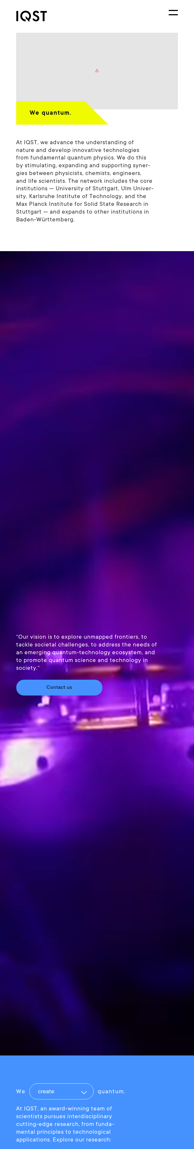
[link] (36, 16)
